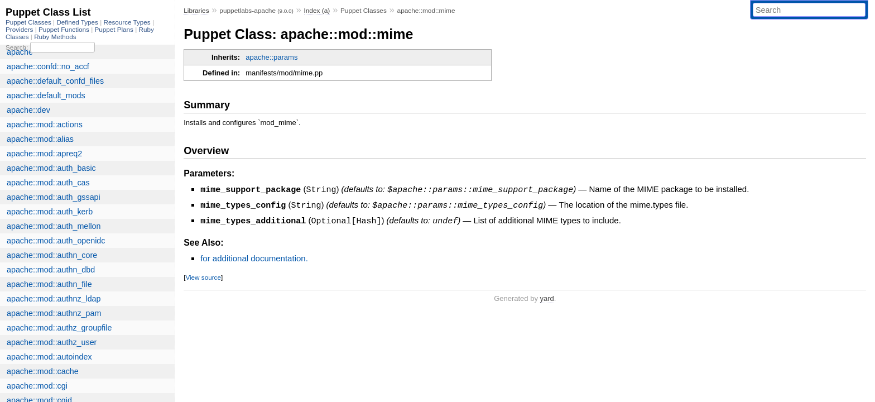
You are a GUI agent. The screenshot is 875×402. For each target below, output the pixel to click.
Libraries (196, 11)
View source (202, 275)
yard (547, 297)
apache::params (271, 57)
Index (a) (317, 11)
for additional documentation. (254, 256)
